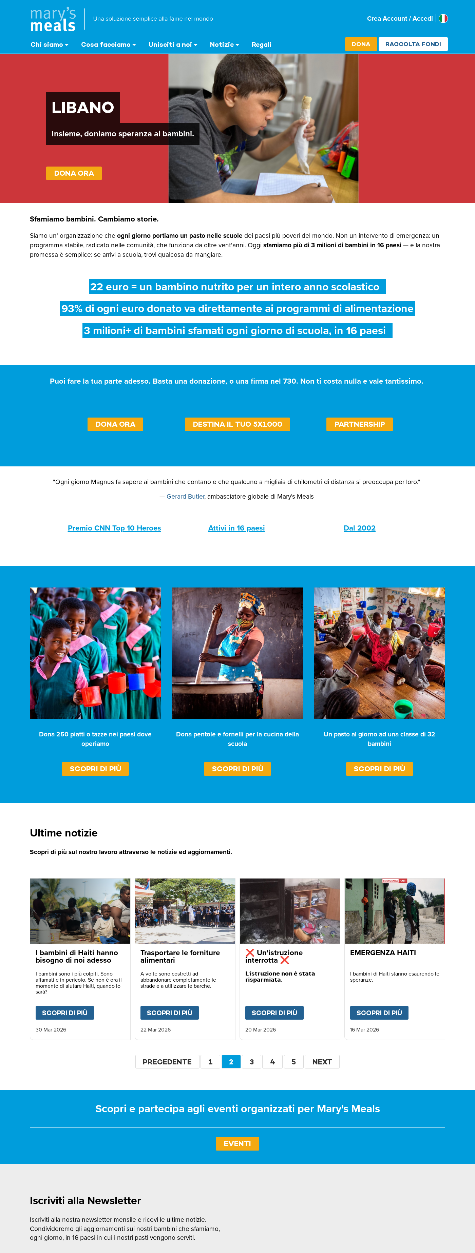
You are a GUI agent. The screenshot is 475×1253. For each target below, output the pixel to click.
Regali (261, 44)
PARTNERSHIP (360, 424)
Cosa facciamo (106, 44)
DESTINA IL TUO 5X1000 (237, 424)
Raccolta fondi (413, 44)
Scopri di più (95, 768)
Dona (361, 44)
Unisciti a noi (170, 44)
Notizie (222, 44)
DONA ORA (74, 173)
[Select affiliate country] (443, 18)
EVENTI (237, 1143)
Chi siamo (47, 44)
